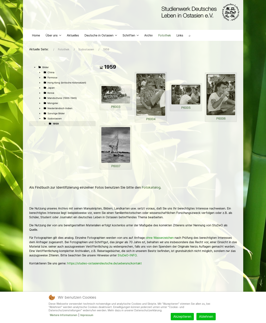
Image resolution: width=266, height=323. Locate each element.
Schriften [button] (131, 38)
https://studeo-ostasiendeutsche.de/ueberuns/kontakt (104, 266)
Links (179, 38)
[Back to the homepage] (199, 12)
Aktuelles (73, 38)
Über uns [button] (53, 38)
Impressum (86, 315)
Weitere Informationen (63, 315)
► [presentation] (39, 74)
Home (36, 38)
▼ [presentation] (34, 69)
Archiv (148, 38)
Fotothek (164, 38)
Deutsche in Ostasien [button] (100, 38)
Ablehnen (206, 316)
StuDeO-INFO (127, 258)
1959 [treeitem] (56, 126)
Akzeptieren (182, 316)
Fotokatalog (151, 190)
